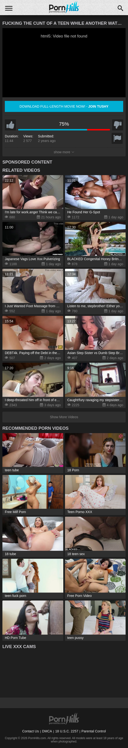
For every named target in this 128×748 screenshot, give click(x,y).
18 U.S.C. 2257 (66, 731)
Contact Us (30, 731)
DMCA (47, 731)
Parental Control (94, 731)
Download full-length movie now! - (63, 106)
